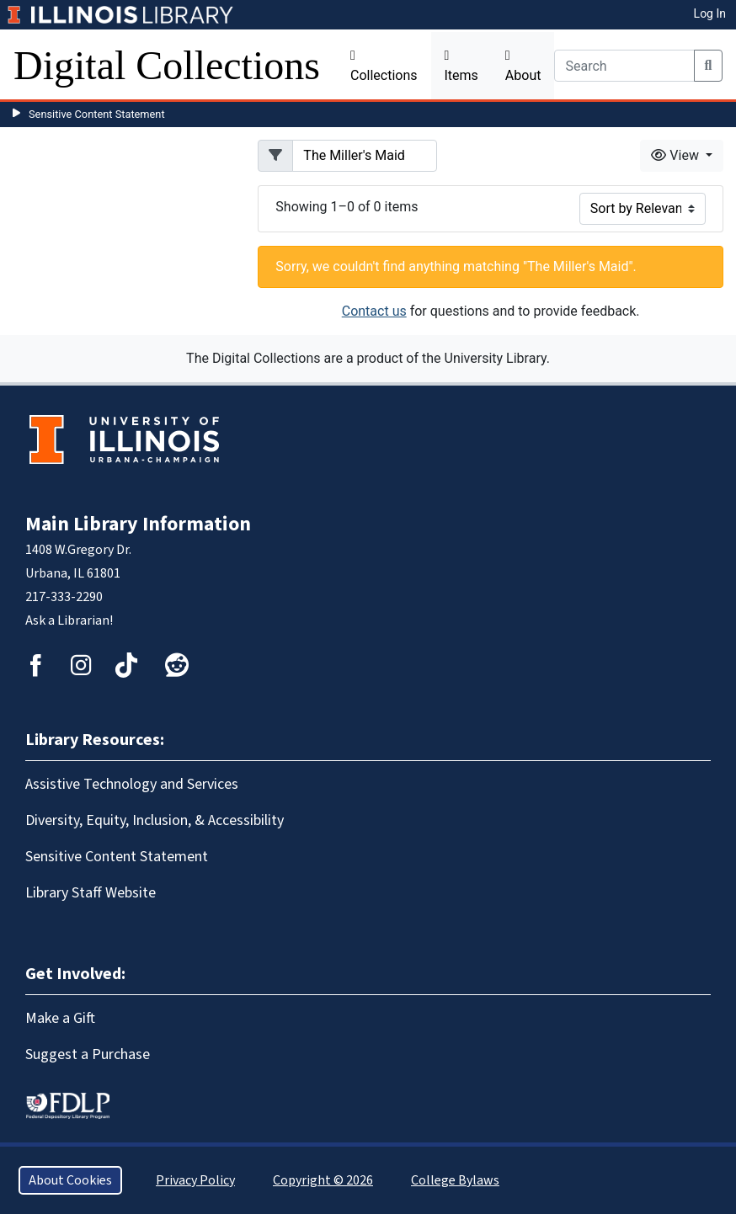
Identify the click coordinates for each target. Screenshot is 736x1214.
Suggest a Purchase (87, 1054)
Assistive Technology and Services (131, 784)
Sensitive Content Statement (97, 114)
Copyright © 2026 (323, 1180)
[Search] (624, 66)
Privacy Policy (195, 1180)
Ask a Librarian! (69, 620)
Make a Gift (60, 1018)
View (676, 155)
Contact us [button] (374, 311)
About (523, 66)
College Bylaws (455, 1180)
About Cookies (70, 1180)
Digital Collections (166, 65)
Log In (710, 13)
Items (461, 66)
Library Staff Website (90, 892)
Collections (384, 66)
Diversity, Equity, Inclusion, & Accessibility (154, 820)
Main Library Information (138, 524)
